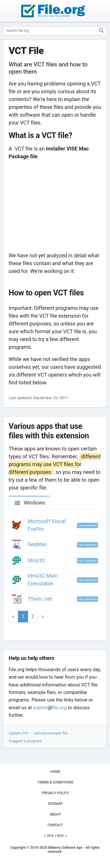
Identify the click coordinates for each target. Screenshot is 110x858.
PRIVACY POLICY (55, 793)
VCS (50, 836)
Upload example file (51, 733)
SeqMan (37, 544)
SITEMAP (55, 804)
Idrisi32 (36, 560)
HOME (55, 772)
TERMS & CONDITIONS (55, 782)
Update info (19, 733)
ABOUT (55, 814)
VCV (60, 836)
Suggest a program (25, 740)
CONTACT (55, 825)
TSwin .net (40, 599)
